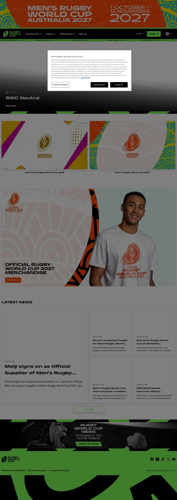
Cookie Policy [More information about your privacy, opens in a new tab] (85, 78)
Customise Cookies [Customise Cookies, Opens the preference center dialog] (60, 85)
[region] (89, 70)
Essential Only (99, 85)
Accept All (119, 85)
